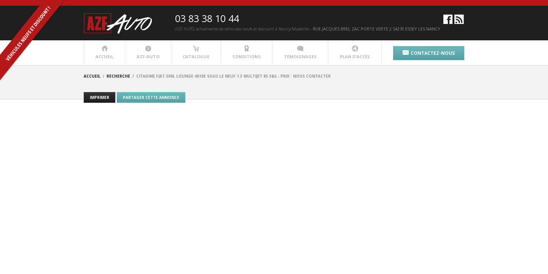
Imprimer (99, 97)
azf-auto (148, 52)
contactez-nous (429, 53)
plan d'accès (355, 52)
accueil (104, 52)
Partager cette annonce (151, 97)
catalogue (196, 52)
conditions (247, 52)
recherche (118, 76)
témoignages (300, 52)
